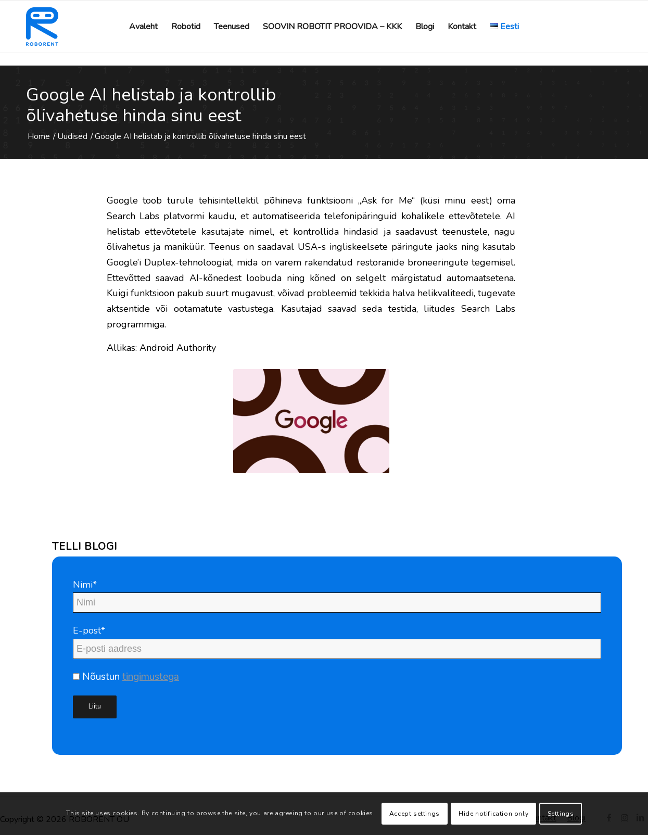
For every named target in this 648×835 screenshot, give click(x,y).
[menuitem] (143, 27)
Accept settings (414, 813)
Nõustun (126, 677)
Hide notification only (493, 813)
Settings (561, 813)
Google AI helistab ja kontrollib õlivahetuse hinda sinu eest (151, 105)
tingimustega (150, 677)
